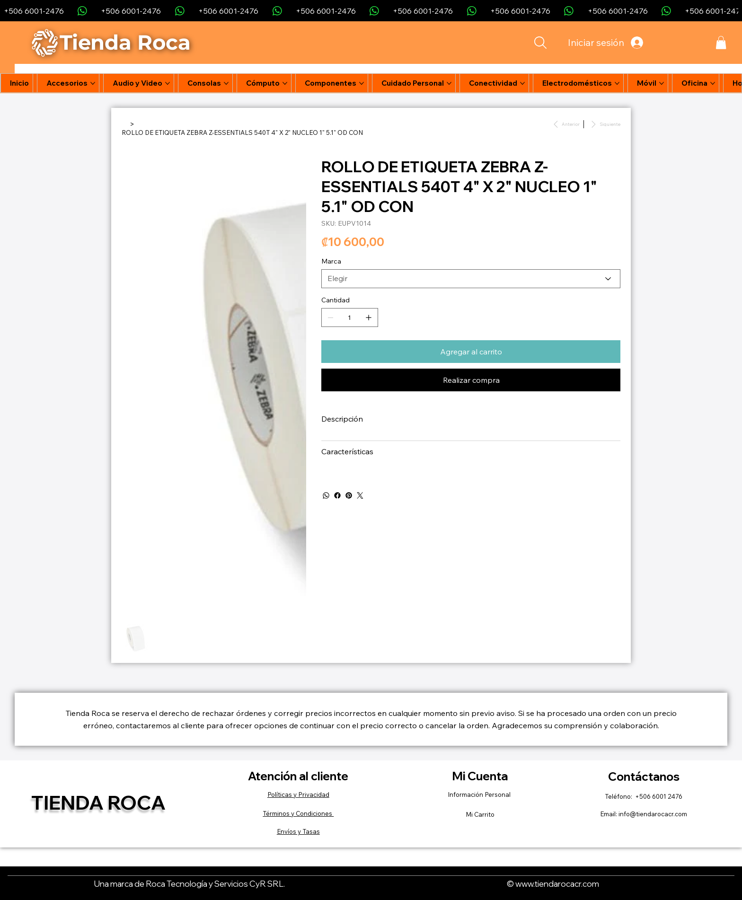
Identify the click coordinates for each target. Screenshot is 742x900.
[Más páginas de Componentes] (361, 83)
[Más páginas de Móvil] (661, 83)
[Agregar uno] (368, 317)
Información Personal (480, 794)
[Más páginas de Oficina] (712, 83)
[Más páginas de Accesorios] (92, 83)
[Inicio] (125, 124)
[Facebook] (337, 495)
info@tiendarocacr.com (652, 814)
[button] (721, 42)
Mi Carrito (480, 814)
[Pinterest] (348, 495)
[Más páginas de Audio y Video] (167, 83)
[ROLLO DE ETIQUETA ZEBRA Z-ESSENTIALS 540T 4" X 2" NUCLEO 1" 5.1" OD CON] (242, 133)
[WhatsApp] (326, 495)
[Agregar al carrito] (470, 351)
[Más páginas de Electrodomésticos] (617, 83)
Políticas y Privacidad (298, 794)
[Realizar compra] (470, 380)
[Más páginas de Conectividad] (522, 83)
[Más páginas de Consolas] (226, 83)
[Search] (540, 43)
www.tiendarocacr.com (557, 883)
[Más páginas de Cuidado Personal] (449, 83)
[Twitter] (360, 495)
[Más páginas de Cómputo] (285, 83)
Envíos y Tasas (298, 831)
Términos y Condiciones (298, 813)
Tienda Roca (98, 802)
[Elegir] (470, 278)
